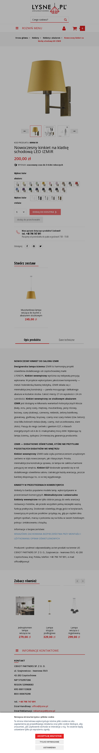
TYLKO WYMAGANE (49, 742)
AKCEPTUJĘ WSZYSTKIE (49, 736)
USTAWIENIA (49, 747)
